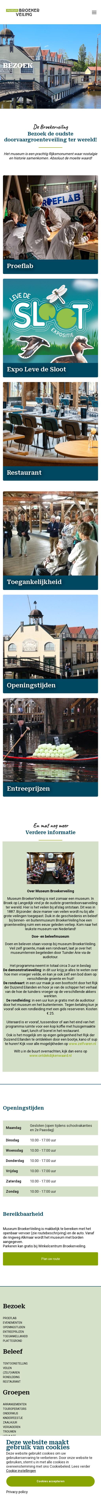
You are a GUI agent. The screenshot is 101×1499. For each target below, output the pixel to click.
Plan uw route (50, 1259)
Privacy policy (17, 1492)
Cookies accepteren (51, 1481)
